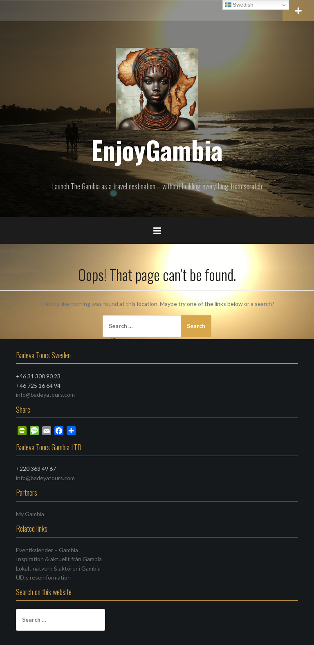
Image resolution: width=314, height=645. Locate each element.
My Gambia (30, 513)
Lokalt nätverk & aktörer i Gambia (58, 568)
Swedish (239, 5)
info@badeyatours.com (45, 394)
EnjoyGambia (157, 150)
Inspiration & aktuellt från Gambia (59, 558)
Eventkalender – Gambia (47, 549)
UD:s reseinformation (43, 577)
